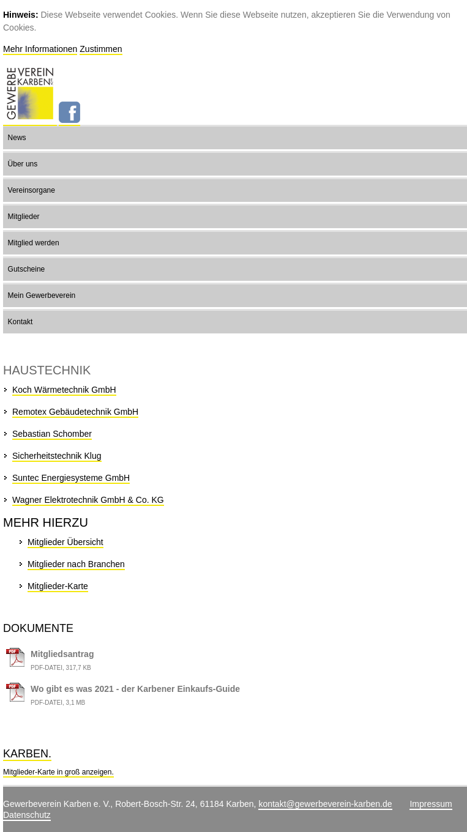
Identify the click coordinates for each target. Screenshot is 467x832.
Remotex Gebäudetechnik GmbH (75, 412)
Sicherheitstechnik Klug (57, 456)
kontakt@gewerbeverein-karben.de (325, 804)
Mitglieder (24, 216)
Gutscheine (26, 269)
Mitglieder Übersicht (65, 542)
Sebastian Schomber (52, 434)
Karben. (27, 754)
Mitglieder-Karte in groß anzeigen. (58, 772)
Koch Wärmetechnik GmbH (64, 390)
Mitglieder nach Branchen (76, 564)
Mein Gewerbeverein (42, 295)
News (17, 137)
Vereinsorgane (31, 190)
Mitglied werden (33, 243)
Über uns (23, 164)
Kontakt (20, 322)
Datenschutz (27, 815)
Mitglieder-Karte (58, 586)
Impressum (430, 804)
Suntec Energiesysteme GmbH (71, 478)
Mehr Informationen (40, 49)
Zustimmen (101, 49)
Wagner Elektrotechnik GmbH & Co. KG (88, 500)
